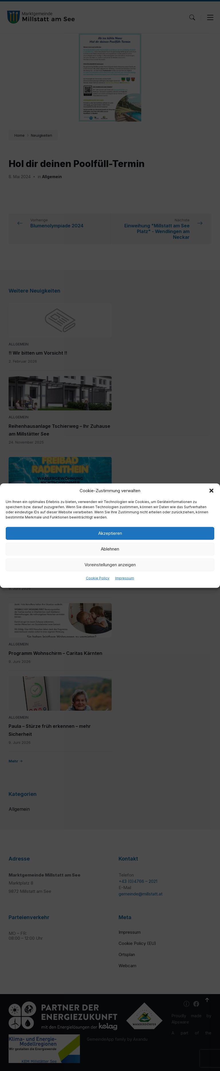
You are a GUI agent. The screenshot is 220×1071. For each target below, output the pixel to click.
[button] (211, 490)
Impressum (124, 578)
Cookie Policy (97, 578)
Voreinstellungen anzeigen (110, 564)
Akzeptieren (110, 533)
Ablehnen (110, 549)
